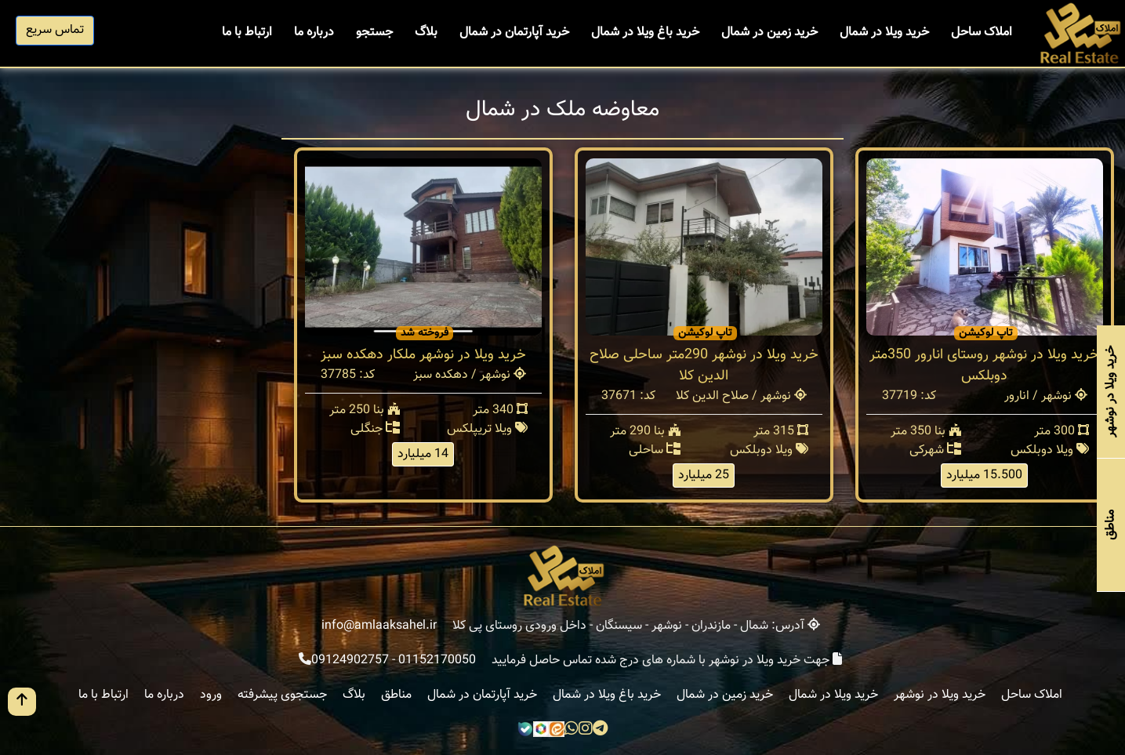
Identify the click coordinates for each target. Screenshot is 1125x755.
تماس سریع (55, 30)
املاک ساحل (981, 32)
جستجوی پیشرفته (282, 695)
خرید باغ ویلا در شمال (645, 32)
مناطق (396, 695)
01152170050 (437, 660)
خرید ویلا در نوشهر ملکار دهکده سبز (423, 355)
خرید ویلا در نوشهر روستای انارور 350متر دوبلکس (984, 365)
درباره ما (314, 32)
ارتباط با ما (247, 32)
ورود (211, 695)
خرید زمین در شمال (769, 32)
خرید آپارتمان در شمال (514, 32)
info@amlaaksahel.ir (379, 626)
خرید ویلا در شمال (884, 32)
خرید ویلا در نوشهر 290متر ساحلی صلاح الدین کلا (704, 365)
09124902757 (350, 660)
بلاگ (426, 32)
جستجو (374, 32)
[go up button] (22, 702)
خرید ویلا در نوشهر (939, 695)
